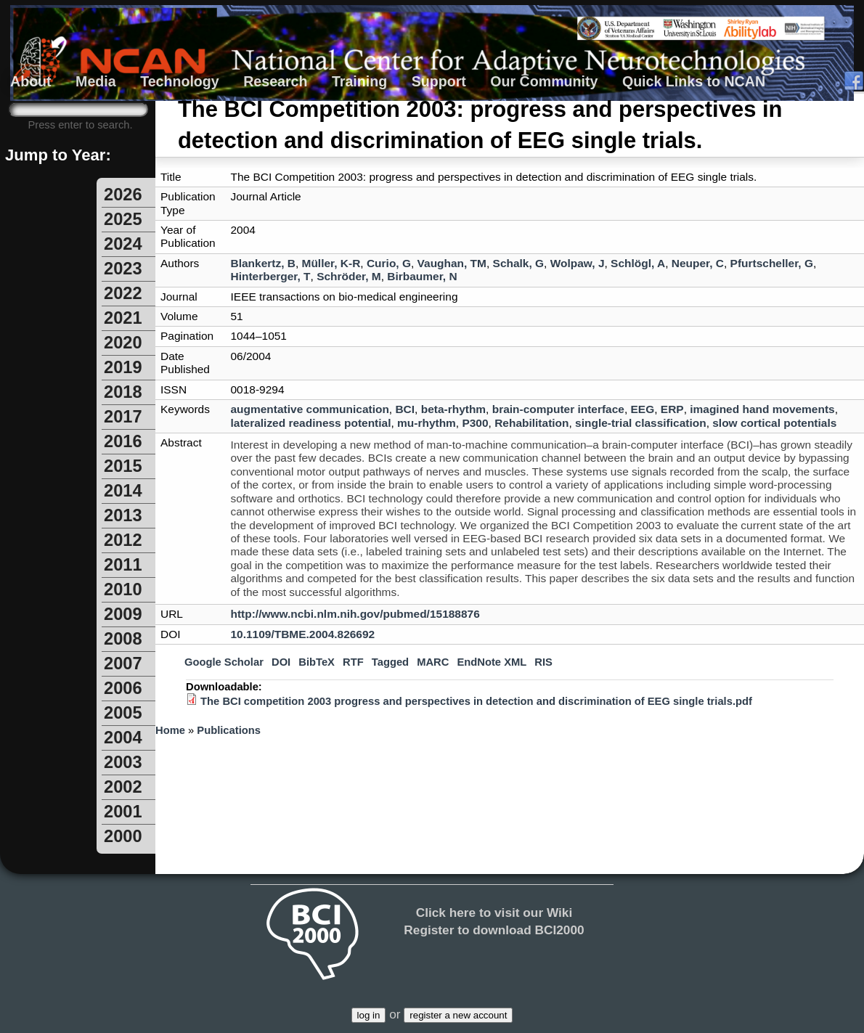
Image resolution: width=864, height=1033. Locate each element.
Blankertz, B (263, 263)
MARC (433, 662)
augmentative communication (310, 409)
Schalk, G (519, 263)
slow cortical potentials (774, 423)
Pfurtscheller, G (771, 263)
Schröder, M (349, 276)
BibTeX (316, 662)
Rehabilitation (531, 423)
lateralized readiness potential (311, 423)
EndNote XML (491, 662)
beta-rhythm (453, 409)
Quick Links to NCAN (693, 81)
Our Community (544, 81)
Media (96, 81)
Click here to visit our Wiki (494, 912)
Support (439, 81)
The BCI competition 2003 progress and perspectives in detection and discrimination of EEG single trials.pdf (476, 701)
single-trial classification (640, 423)
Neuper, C (698, 263)
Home (170, 730)
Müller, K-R (331, 263)
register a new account (458, 1015)
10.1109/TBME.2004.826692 (303, 634)
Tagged (390, 662)
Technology (179, 81)
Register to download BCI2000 (494, 930)
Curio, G (389, 263)
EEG (643, 409)
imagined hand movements (762, 409)
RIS (543, 662)
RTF (353, 662)
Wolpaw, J (577, 263)
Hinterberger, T (271, 276)
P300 (475, 423)
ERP (672, 409)
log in (368, 1015)
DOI (281, 662)
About (31, 81)
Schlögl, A (638, 263)
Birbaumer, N (422, 276)
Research (275, 81)
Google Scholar (224, 662)
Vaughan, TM (451, 263)
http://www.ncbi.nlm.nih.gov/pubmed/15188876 (355, 614)
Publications (229, 730)
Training (359, 81)
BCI (405, 409)
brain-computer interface (558, 409)
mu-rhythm (426, 423)
